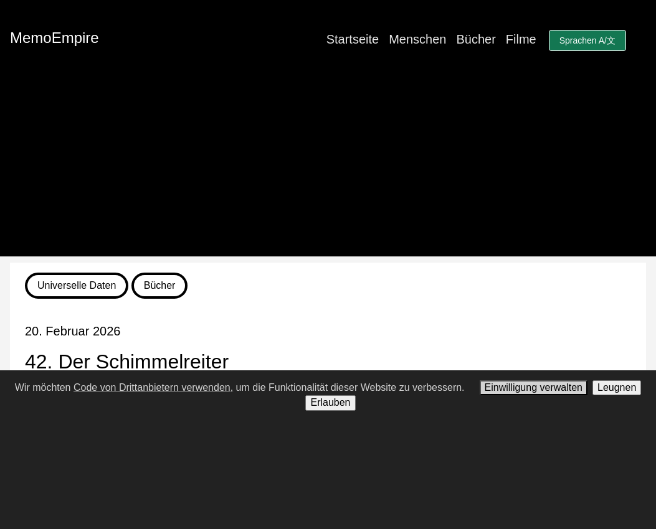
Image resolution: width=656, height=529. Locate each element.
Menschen (417, 39)
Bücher (475, 39)
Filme (521, 39)
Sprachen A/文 (587, 40)
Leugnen (616, 387)
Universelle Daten (76, 285)
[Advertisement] (328, 169)
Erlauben (330, 402)
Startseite (352, 39)
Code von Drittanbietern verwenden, (153, 387)
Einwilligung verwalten (533, 387)
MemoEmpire (54, 37)
